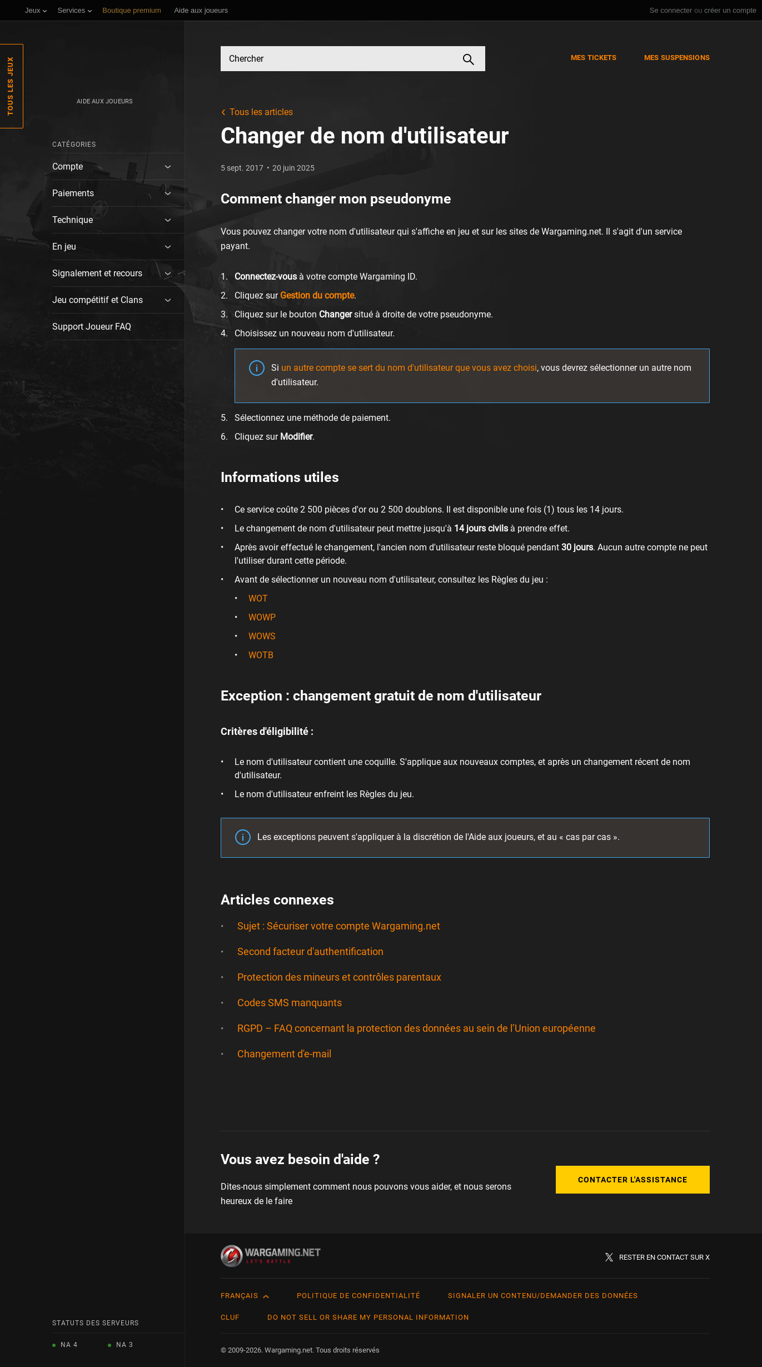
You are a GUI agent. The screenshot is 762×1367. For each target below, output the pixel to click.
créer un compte (730, 10)
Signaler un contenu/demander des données (543, 1295)
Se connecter (671, 10)
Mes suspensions (677, 57)
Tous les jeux (10, 86)
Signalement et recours (97, 273)
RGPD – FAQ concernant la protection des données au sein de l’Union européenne (416, 1028)
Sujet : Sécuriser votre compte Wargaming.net (338, 926)
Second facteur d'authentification (310, 951)
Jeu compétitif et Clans (97, 300)
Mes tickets (593, 57)
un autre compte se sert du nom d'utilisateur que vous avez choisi (409, 367)
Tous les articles (261, 112)
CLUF (230, 1317)
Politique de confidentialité (358, 1295)
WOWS (262, 636)
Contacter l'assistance (633, 1179)
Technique (72, 220)
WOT (258, 598)
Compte (67, 166)
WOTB (260, 655)
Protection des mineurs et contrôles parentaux (339, 977)
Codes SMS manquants (289, 1002)
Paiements (73, 193)
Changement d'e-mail (284, 1054)
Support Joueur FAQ (91, 326)
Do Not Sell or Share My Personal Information (368, 1317)
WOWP (262, 617)
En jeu (64, 246)
